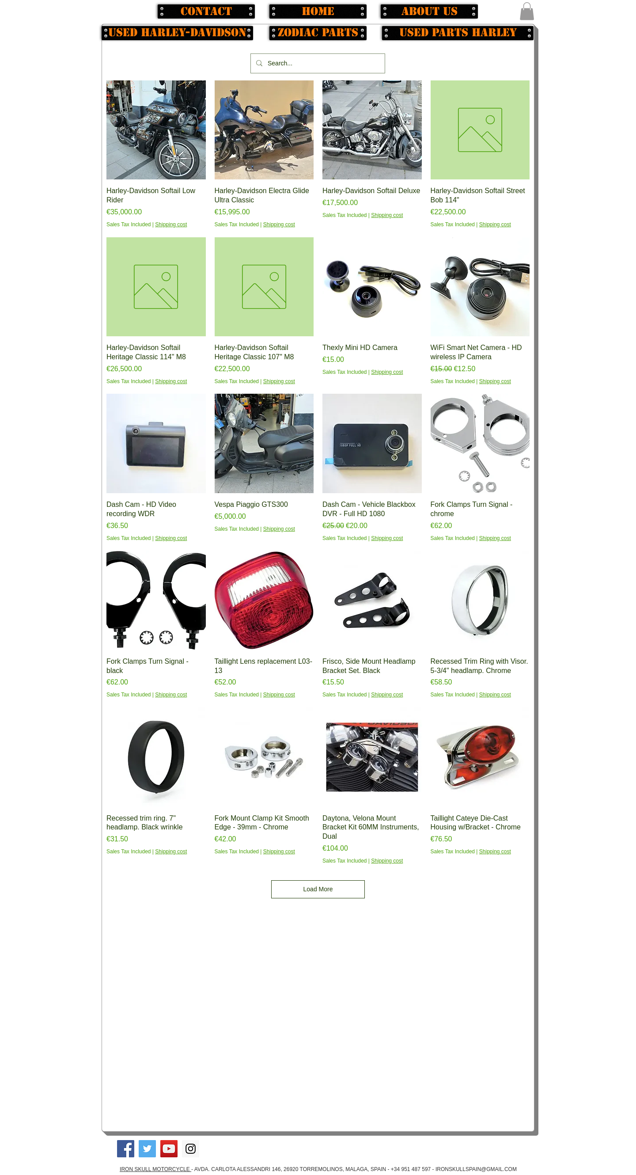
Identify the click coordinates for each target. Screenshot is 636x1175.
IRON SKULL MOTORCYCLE (155, 1169)
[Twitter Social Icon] (147, 1148)
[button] (526, 11)
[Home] (318, 11)
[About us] (429, 11)
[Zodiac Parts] (318, 33)
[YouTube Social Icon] (169, 1148)
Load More (318, 889)
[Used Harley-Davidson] (177, 33)
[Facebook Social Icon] (125, 1148)
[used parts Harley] (458, 33)
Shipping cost (171, 224)
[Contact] (206, 11)
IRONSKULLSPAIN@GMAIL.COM (476, 1169)
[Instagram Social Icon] (190, 1148)
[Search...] (317, 63)
